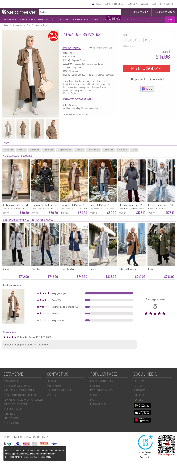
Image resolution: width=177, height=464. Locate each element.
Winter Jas (34, 150)
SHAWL (93, 394)
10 (140, 40)
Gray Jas (6, 268)
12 (146, 40)
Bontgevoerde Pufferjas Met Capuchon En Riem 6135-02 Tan (74, 208)
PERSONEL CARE (98, 404)
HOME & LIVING (115, 19)
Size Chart (128, 45)
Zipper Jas (8, 150)
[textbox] (72, 12)
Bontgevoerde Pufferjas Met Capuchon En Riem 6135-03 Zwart (45, 208)
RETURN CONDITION (101, 47)
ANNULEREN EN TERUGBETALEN (18, 390)
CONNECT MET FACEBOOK (138, 4)
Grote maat (122, 150)
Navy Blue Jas (67, 268)
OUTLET (170, 19)
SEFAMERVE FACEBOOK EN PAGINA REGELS (24, 399)
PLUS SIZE (64, 19)
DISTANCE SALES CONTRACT (17, 385)
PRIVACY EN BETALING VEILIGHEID (19, 394)
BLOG (154, 4)
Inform (147, 89)
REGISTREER (119, 4)
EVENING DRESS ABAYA (101, 390)
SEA (104, 19)
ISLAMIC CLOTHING (27, 19)
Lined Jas (21, 150)
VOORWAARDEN (11, 380)
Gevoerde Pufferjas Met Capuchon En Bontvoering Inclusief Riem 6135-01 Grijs (102, 208)
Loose (134, 150)
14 (151, 40)
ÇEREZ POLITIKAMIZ (12, 408)
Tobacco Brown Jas (128, 268)
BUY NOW (146, 68)
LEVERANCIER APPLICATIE (59, 390)
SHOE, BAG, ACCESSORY (81, 19)
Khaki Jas (152, 268)
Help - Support (54, 385)
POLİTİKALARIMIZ (11, 423)
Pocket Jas (48, 150)
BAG (92, 399)
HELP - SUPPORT (167, 4)
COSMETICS (129, 19)
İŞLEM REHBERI (10, 418)
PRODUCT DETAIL (71, 47)
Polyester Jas (93, 150)
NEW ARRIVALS (10, 19)
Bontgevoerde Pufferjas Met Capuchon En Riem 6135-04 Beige (15, 208)
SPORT (96, 19)
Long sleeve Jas (64, 150)
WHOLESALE (53, 394)
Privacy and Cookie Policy (34, 457)
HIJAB (40, 19)
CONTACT (51, 380)
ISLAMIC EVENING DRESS (102, 380)
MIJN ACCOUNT (140, 12)
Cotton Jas (108, 150)
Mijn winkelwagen (165, 12)
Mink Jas (79, 150)
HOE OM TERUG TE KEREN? (15, 404)
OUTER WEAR (51, 19)
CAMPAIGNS (9, 413)
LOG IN (108, 4)
